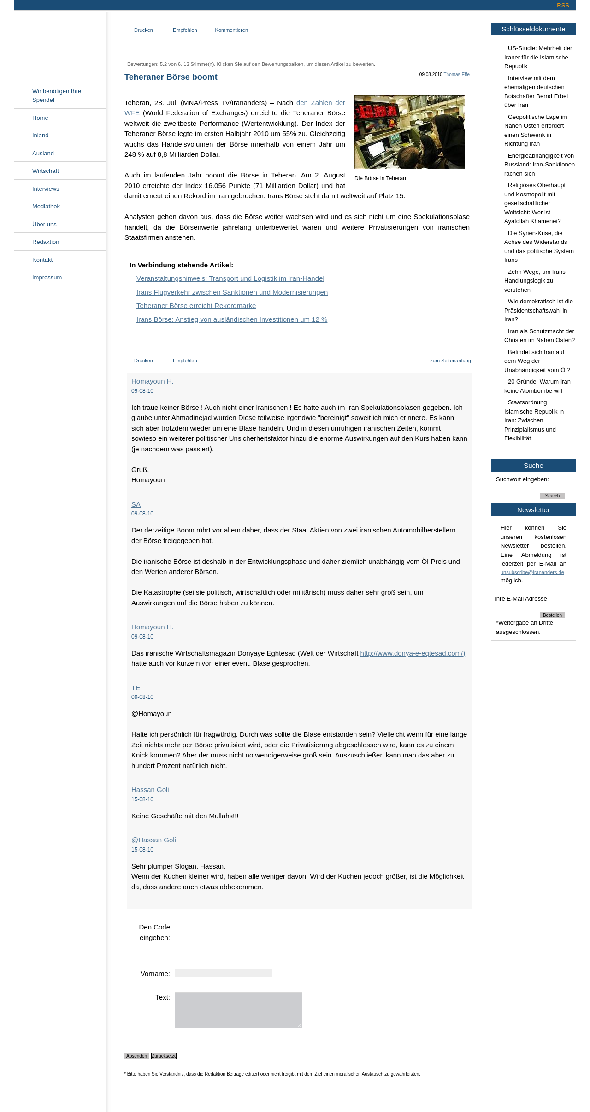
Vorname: (155, 973)
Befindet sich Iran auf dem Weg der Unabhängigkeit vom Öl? (537, 361)
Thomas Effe (456, 74)
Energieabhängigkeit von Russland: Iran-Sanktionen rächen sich (539, 164)
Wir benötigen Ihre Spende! (56, 96)
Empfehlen (185, 30)
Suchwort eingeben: (522, 479)
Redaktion (45, 241)
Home (40, 117)
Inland (40, 135)
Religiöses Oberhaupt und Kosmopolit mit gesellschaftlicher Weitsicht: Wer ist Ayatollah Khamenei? (535, 203)
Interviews (45, 188)
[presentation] (245, 940)
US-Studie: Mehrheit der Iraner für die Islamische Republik (538, 57)
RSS (563, 5)
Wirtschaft (45, 170)
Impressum (47, 277)
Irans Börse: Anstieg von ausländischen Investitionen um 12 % (231, 319)
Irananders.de (60, 44)
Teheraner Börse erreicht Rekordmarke (196, 305)
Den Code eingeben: (154, 932)
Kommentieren (231, 30)
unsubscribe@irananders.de (532, 572)
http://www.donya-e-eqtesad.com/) (413, 653)
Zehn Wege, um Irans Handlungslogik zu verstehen (535, 280)
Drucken (143, 30)
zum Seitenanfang (450, 360)
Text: (162, 997)
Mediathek (46, 206)
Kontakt (42, 259)
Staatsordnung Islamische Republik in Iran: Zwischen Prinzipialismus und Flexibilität (534, 420)
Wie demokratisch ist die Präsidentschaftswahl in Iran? (538, 310)
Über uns (44, 224)
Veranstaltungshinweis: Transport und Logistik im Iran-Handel (230, 278)
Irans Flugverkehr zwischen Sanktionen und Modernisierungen (232, 292)
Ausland (43, 153)
